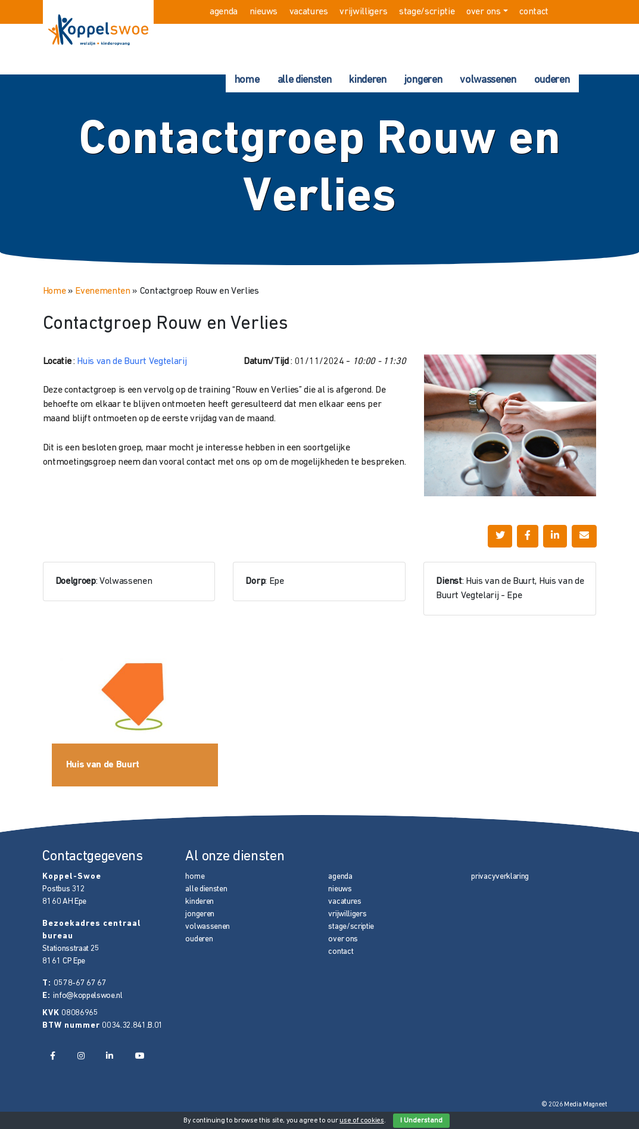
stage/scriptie (427, 12)
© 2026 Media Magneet (574, 1105)
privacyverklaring (500, 876)
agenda (224, 12)
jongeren (423, 80)
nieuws (264, 12)
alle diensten (305, 80)
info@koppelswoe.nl (87, 995)
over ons (483, 12)
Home (54, 291)
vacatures (308, 12)
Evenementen (102, 291)
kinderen (367, 80)
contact (533, 12)
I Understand (421, 1120)
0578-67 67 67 (80, 983)
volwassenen (488, 80)
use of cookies (361, 1120)
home (247, 80)
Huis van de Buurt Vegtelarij (131, 361)
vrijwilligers (363, 12)
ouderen (552, 80)
